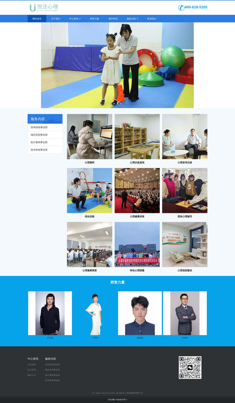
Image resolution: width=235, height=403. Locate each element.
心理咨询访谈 (185, 162)
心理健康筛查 (89, 270)
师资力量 (94, 18)
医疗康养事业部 (39, 142)
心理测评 (89, 162)
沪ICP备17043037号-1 (117, 399)
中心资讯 (75, 18)
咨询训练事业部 (39, 127)
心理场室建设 (185, 270)
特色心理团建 (137, 270)
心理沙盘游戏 (137, 162)
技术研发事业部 (39, 149)
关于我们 (55, 18)
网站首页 (37, 18)
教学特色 (113, 18)
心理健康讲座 (137, 216)
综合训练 (89, 216)
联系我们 (151, 18)
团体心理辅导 (185, 216)
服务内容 (132, 18)
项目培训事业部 (39, 134)
